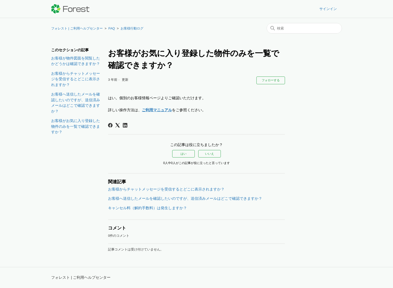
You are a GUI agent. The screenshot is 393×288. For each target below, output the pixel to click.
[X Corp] (117, 125)
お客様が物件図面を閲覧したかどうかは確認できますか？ (75, 61)
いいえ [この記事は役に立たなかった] (209, 154)
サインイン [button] (328, 9)
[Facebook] (110, 125)
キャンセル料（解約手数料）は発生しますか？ (147, 208)
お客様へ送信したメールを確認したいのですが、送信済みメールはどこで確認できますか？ (75, 102)
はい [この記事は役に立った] (183, 154)
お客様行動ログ (132, 28)
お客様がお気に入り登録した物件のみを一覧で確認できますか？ (75, 126)
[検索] (304, 28)
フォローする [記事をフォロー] (271, 80)
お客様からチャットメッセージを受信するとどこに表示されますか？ (75, 79)
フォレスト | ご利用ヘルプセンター (77, 28)
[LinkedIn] (125, 125)
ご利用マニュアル (157, 110)
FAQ (111, 28)
